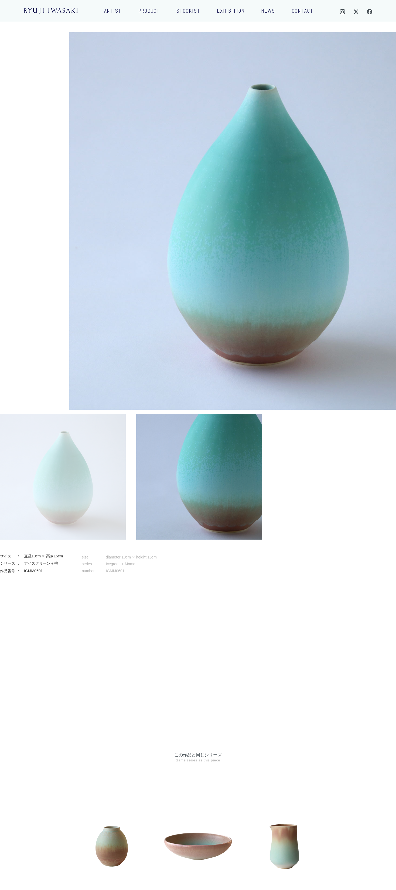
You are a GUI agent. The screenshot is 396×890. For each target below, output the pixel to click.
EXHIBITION (231, 11)
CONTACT (302, 11)
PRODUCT (149, 11)
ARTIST (113, 11)
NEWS (268, 11)
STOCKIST (188, 11)
